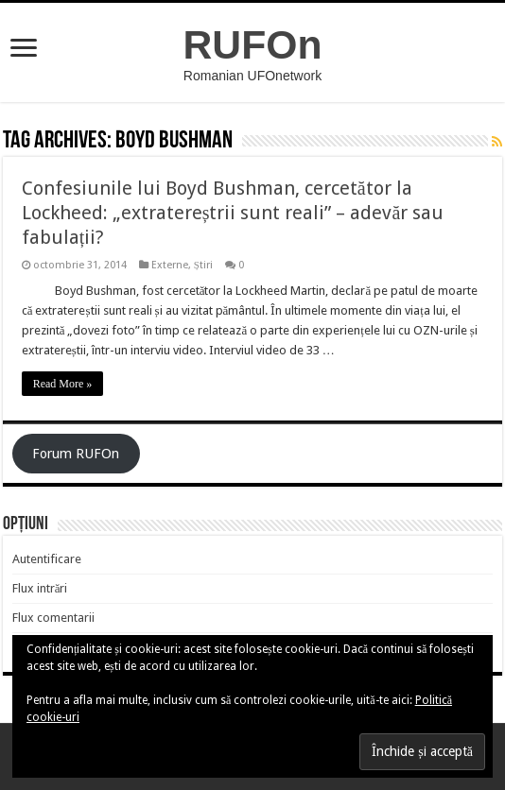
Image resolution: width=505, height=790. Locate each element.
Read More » (63, 383)
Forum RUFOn (75, 453)
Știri (203, 265)
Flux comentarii (53, 617)
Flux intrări (40, 588)
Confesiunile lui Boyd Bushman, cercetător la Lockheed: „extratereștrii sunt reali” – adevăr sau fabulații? (233, 213)
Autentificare (46, 559)
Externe (169, 265)
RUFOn (252, 44)
